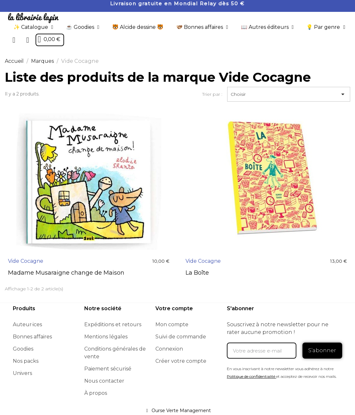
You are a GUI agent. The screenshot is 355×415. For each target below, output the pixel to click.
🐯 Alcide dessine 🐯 (137, 27)
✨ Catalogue (33, 27)
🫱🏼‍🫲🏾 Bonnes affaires (202, 27)
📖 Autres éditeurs (267, 27)
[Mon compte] (28, 40)
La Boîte (197, 272)
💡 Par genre (325, 27)
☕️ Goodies (82, 27)
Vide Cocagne (25, 261)
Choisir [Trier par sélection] (289, 94)
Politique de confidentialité (251, 376)
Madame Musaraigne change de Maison (66, 272)
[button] (14, 40)
